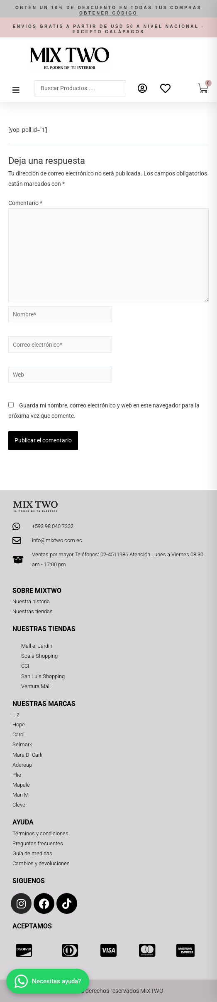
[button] (108, 10)
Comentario (25, 203)
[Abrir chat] (47, 981)
